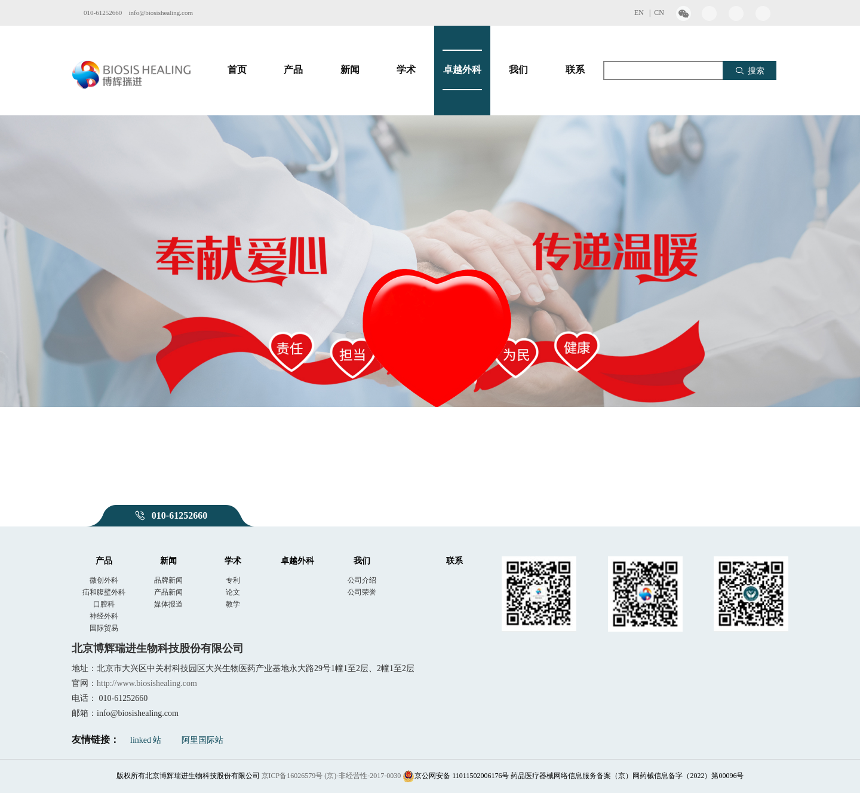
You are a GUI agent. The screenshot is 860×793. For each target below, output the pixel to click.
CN (659, 12)
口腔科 (104, 604)
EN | (644, 12)
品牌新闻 (168, 580)
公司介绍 (362, 580)
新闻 (350, 70)
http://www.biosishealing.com (147, 683)
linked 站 (146, 740)
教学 (233, 604)
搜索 (749, 70)
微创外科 (104, 580)
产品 (293, 70)
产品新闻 (168, 592)
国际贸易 (104, 628)
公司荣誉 (362, 592)
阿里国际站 (202, 740)
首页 (237, 70)
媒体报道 (168, 604)
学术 (406, 70)
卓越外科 (462, 70)
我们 (518, 70)
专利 (233, 580)
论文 (233, 592)
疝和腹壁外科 (103, 592)
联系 (575, 70)
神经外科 (104, 616)
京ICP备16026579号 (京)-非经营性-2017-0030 (331, 775)
